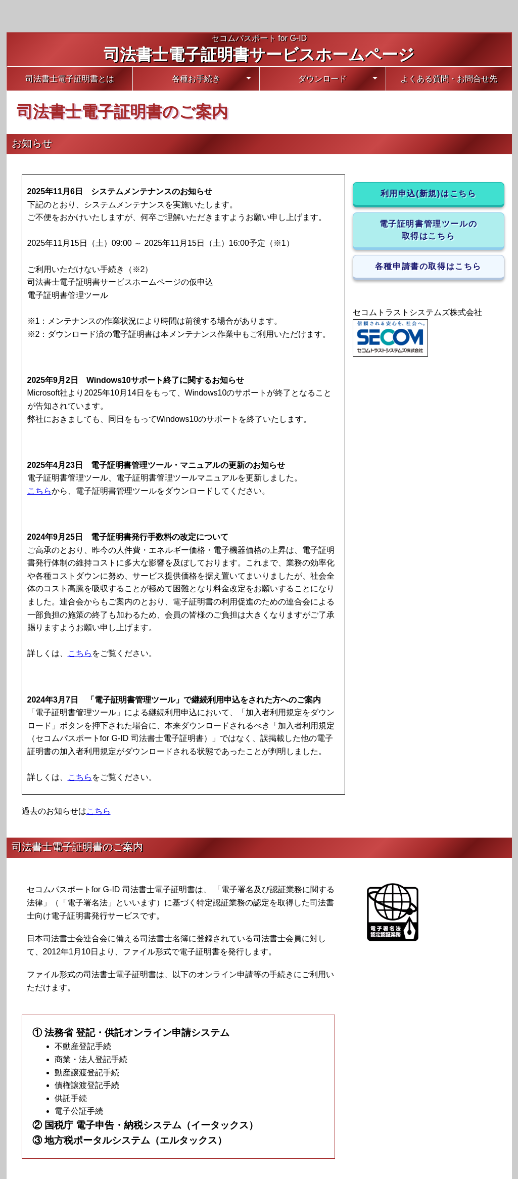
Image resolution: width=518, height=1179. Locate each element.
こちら (39, 491)
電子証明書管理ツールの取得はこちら (429, 230)
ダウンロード (322, 78)
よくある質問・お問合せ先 (448, 78)
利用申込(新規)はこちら (429, 193)
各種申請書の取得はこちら (428, 266)
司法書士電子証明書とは (69, 78)
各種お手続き (196, 78)
